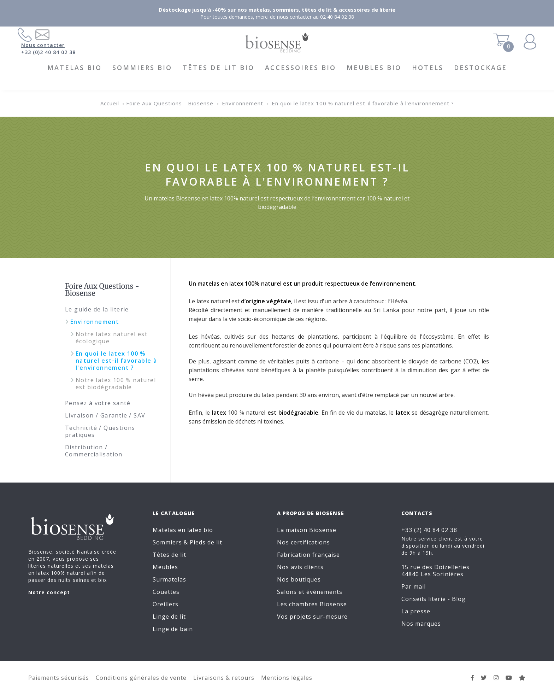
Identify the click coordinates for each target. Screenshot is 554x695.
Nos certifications (303, 542)
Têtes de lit (169, 555)
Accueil (109, 103)
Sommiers (167, 542)
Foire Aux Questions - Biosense (169, 103)
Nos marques (421, 623)
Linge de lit (169, 616)
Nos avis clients (300, 567)
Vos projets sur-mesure (312, 616)
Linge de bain (173, 629)
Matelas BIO (74, 67)
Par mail (413, 586)
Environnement (242, 103)
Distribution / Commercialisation (94, 451)
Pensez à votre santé (97, 403)
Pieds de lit (206, 542)
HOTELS (427, 67)
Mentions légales (286, 678)
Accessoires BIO (300, 67)
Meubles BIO (374, 67)
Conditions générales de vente (141, 678)
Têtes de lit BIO (218, 67)
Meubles (165, 567)
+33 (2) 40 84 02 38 (429, 530)
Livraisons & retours (223, 678)
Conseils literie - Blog (433, 599)
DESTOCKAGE (480, 67)
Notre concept (49, 592)
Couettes (166, 592)
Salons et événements (309, 592)
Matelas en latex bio (183, 530)
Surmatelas (169, 579)
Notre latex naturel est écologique (111, 338)
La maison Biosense (306, 530)
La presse (415, 611)
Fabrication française (308, 555)
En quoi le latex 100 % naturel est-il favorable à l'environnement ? (363, 103)
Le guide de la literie (97, 309)
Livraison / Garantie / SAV (105, 415)
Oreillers (165, 604)
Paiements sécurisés (58, 678)
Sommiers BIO (142, 67)
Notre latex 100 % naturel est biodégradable (116, 383)
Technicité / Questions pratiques (100, 431)
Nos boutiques (299, 579)
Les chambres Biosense (312, 604)
